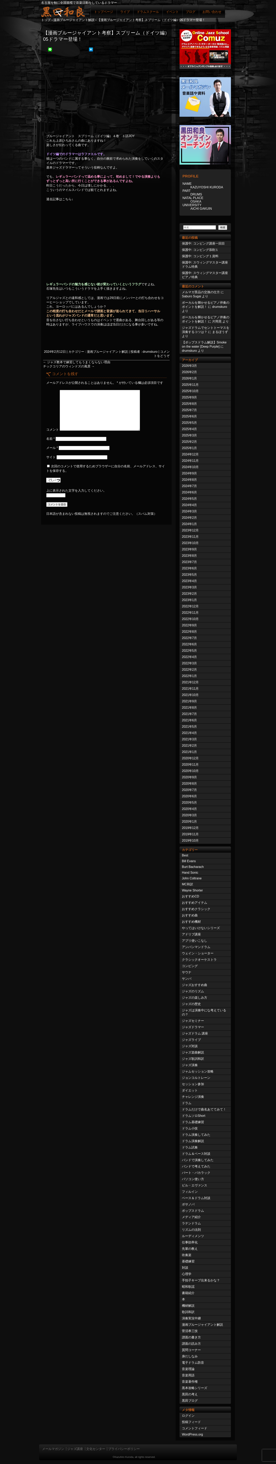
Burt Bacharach (193, 867)
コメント (52, 429)
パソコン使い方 (193, 1179)
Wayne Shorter (192, 890)
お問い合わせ (211, 11)
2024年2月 (189, 517)
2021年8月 (189, 707)
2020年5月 (189, 802)
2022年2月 (189, 669)
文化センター (95, 1449)
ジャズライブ (191, 1039)
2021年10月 (190, 695)
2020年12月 (190, 758)
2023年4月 (189, 581)
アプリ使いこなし (194, 940)
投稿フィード (191, 1422)
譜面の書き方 (191, 1337)
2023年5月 (189, 574)
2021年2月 (189, 745)
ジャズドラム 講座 (195, 1033)
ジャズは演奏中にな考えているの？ (204, 1012)
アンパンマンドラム (196, 947)
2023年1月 (189, 600)
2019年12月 (190, 828)
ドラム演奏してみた (196, 1134)
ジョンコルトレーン (196, 1077)
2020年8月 (189, 783)
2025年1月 (189, 448)
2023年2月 (189, 593)
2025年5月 (189, 422)
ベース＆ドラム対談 (196, 1198)
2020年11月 (190, 764)
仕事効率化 (190, 1242)
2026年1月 (189, 378)
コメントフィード (194, 1428)
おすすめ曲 (190, 915)
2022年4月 (189, 657)
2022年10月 (190, 619)
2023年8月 (189, 555)
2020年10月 (190, 771)
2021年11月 (190, 688)
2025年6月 (189, 416)
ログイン (188, 1415)
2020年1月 (189, 821)
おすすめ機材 (191, 921)
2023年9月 (189, 549)
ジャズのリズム (193, 991)
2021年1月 (189, 752)
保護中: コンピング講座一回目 (203, 243)
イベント (172, 11)
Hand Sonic (190, 872)
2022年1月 (189, 676)
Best (185, 855)
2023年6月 (189, 568)
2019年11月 (190, 834)
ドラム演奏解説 (193, 1141)
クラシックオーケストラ (199, 959)
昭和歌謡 (188, 1286)
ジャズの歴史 (191, 1004)
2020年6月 (189, 796)
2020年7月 (189, 790)
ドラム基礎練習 (193, 1122)
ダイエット (190, 1090)
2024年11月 (190, 460)
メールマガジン (53, 1449)
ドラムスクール (148, 11)
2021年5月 (189, 726)
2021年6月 (189, 720)
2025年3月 (189, 435)
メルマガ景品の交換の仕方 (201, 292)
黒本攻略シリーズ (194, 1388)
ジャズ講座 (75, 1449)
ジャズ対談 (190, 1046)
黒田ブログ (190, 1400)
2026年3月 (189, 365)
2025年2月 (189, 441)
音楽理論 (188, 1369)
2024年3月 (189, 511)
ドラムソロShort (193, 1115)
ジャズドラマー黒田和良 (63, 11)
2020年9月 (189, 777)
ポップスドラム (193, 1210)
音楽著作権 (190, 1381)
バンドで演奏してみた (198, 1160)
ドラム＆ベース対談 (196, 1153)
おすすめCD (190, 896)
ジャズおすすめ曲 (194, 985)
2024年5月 (189, 498)
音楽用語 (188, 1375)
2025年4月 (189, 429)
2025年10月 (190, 391)
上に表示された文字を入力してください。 (76, 490)
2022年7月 (189, 638)
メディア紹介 (191, 1217)
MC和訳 (187, 884)
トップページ (103, 11)
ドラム (186, 1103)
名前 (50, 438)
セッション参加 (193, 1084)
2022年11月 (190, 612)
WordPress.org (192, 1434)
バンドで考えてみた (196, 1166)
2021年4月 (189, 733)
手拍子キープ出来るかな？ (201, 1280)
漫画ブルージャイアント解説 (107, 351)
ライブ (125, 11)
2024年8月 (189, 479)
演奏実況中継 (191, 1318)
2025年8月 (189, 403)
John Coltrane (192, 878)
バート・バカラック (196, 1172)
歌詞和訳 (188, 1312)
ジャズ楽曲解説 (193, 1052)
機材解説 (188, 1305)
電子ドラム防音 (193, 1362)
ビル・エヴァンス (194, 1185)
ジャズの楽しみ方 (194, 997)
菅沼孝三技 (190, 1331)
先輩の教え (190, 1248)
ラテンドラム (191, 1223)
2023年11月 (190, 536)
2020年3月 (189, 815)
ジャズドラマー (193, 1027)
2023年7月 (189, 562)
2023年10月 (190, 543)
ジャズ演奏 (190, 1065)
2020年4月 (189, 809)
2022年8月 (189, 631)
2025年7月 (189, 410)
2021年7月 (189, 714)
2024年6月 (189, 492)
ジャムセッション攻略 (198, 1071)
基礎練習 (188, 1261)
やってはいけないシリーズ (201, 928)
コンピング (190, 966)
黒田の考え (190, 1394)
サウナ (186, 972)
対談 (185, 1267)
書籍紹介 (188, 1293)
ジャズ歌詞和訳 (193, 1058)
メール (52, 447)
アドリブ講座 (191, 934)
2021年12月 (190, 682)
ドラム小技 (190, 1128)
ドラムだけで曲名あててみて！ (204, 1109)
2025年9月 (189, 397)
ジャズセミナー (193, 1020)
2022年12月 (190, 606)
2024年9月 (189, 473)
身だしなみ (190, 1356)
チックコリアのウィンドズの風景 (69, 366)
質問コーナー (191, 1350)
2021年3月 (189, 739)
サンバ (186, 978)
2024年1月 (189, 524)
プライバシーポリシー (124, 1449)
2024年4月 (189, 505)
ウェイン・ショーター (198, 953)
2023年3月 (189, 587)
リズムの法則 (191, 1229)
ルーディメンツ (193, 1236)
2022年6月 (189, 644)
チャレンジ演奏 (193, 1096)
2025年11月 (190, 384)
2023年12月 (190, 530)
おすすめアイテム (194, 902)
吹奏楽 (186, 1255)
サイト (51, 457)
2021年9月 (189, 701)
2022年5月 (189, 650)
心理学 (186, 1274)
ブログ (190, 11)
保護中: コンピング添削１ (200, 249)
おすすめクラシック (196, 909)
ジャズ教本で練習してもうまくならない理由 (76, 362)
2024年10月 (190, 467)
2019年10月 (190, 840)
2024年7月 (189, 486)
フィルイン (190, 1191)
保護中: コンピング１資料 (200, 256)
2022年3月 (189, 663)
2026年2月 (189, 372)
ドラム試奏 (190, 1147)
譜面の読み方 (191, 1343)
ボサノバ (188, 1204)
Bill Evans (189, 861)
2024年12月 (190, 454)
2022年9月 (189, 625)
